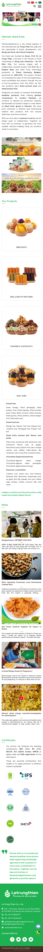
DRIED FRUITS (21, 247)
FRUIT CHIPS (21, 396)
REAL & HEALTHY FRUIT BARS (21, 297)
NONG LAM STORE (23, 950)
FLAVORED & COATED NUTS (21, 346)
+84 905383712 (14, 915)
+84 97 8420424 (15, 918)
